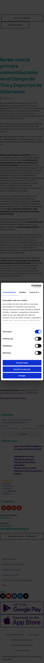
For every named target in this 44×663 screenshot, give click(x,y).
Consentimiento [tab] (9, 292)
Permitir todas (22, 363)
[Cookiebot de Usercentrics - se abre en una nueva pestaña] (31, 285)
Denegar (21, 376)
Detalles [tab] (22, 292)
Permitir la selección (22, 369)
